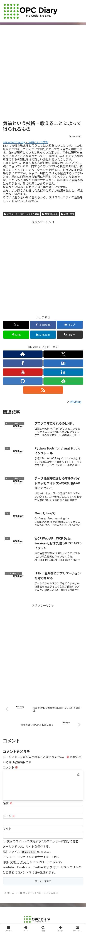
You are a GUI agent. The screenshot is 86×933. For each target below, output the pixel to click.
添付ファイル (12, 851)
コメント (10, 767)
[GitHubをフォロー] (23, 381)
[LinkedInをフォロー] (63, 372)
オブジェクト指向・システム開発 (21, 214)
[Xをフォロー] (63, 354)
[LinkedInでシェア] (43, 335)
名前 (7, 803)
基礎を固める (50, 214)
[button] (70, 335)
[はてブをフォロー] (63, 363)
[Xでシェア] (16, 325)
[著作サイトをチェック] (23, 354)
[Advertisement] (43, 73)
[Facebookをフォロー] (23, 363)
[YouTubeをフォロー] (23, 372)
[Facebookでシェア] (43, 325)
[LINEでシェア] (16, 335)
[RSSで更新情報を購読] (43, 390)
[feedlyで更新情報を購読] (63, 381)
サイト (7, 828)
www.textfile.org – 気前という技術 (25, 142)
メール (9, 816)
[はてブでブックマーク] (70, 325)
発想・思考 (67, 214)
